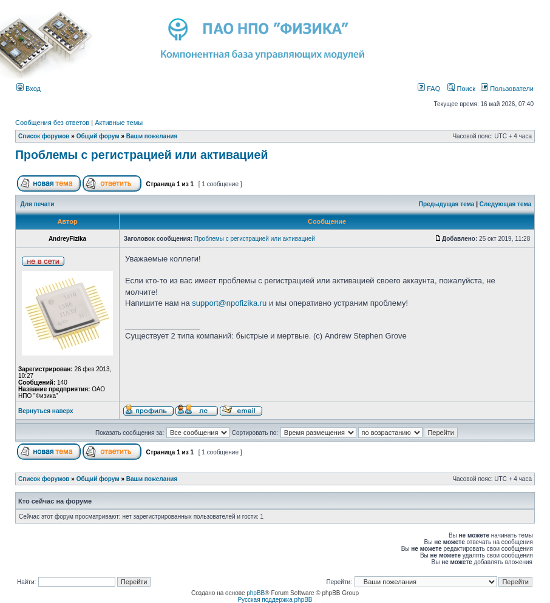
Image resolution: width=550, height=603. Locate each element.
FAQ (429, 88)
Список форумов (44, 136)
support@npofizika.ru (229, 303)
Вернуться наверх (45, 411)
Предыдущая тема (447, 204)
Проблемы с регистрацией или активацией (141, 154)
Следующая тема (505, 204)
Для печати (38, 204)
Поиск (461, 88)
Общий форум (98, 136)
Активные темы (119, 122)
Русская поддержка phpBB (274, 599)
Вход (28, 88)
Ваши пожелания (152, 136)
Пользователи (507, 88)
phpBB (255, 593)
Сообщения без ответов (52, 122)
